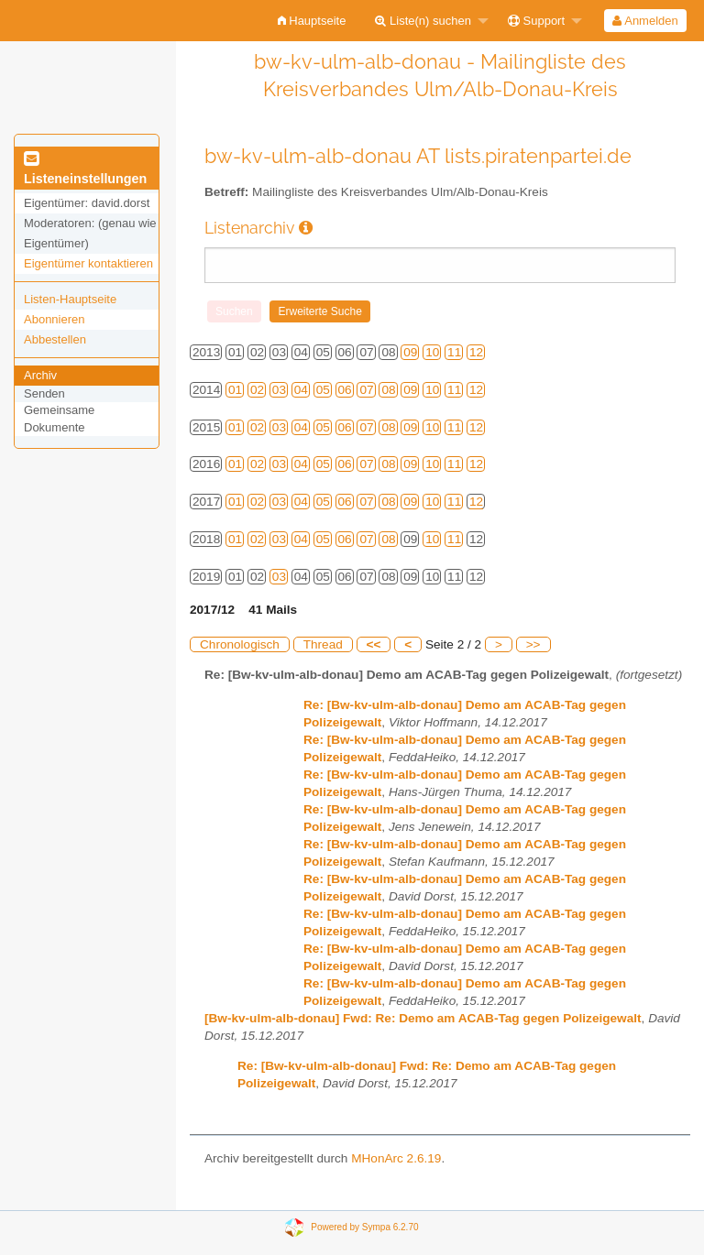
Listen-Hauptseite (70, 299)
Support (536, 20)
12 (476, 352)
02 (257, 390)
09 (410, 352)
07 (366, 390)
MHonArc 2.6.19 (396, 1158)
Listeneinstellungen (85, 169)
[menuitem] (312, 20)
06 (345, 390)
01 (235, 390)
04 (301, 390)
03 (279, 390)
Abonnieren (54, 319)
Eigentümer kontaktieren (88, 263)
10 (432, 352)
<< (374, 644)
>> (533, 644)
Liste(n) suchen (423, 20)
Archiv (40, 375)
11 (454, 352)
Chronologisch (240, 644)
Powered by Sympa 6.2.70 (364, 1227)
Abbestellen (55, 339)
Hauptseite (312, 20)
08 (388, 390)
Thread (323, 644)
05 (323, 390)
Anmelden (644, 20)
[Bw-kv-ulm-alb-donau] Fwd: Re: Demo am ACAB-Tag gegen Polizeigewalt (423, 1018)
